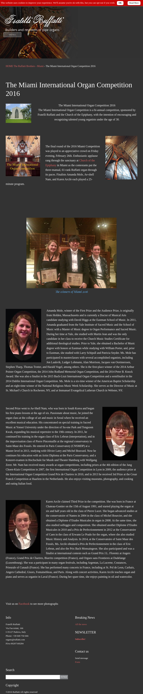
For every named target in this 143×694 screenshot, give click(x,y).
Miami (40, 66)
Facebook (24, 603)
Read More (134, 3)
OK (120, 3)
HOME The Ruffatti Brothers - (21, 66)
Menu (12, 34)
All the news (81, 624)
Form (77, 662)
